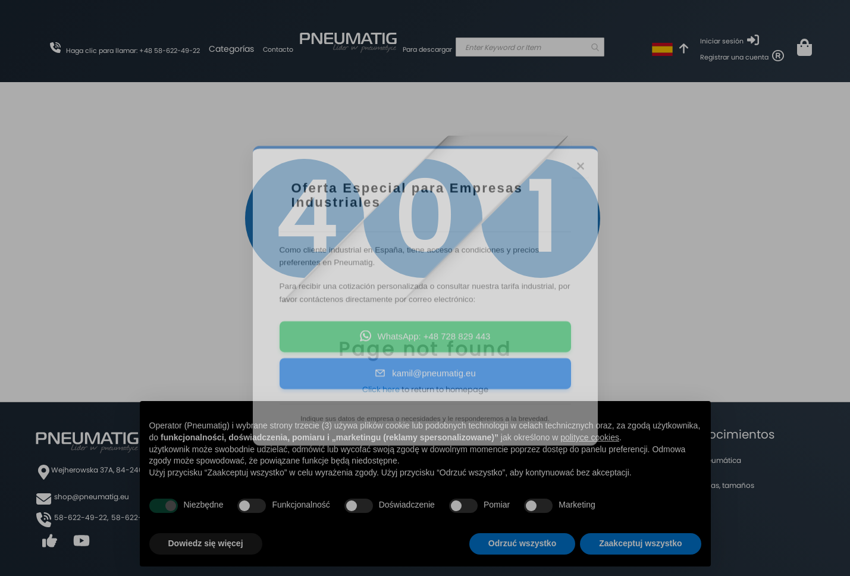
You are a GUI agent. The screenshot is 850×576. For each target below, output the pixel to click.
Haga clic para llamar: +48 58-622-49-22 (133, 50)
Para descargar (427, 49)
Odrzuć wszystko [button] (522, 543)
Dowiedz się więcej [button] (205, 543)
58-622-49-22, (81, 517)
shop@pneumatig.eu (91, 497)
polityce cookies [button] (589, 437)
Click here (381, 389)
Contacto (278, 49)
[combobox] (530, 47)
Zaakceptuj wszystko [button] (640, 543)
